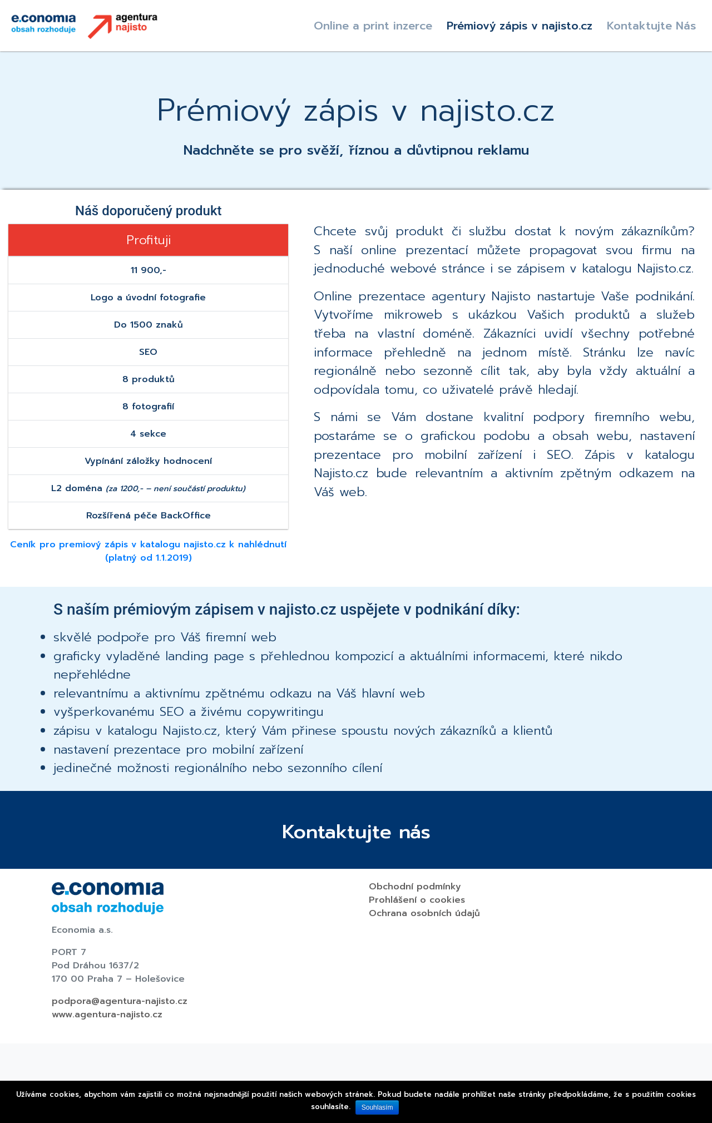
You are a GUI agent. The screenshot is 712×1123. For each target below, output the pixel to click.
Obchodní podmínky (415, 886)
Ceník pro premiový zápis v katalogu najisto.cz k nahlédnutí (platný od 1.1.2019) (148, 551)
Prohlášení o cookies (417, 900)
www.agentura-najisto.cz (107, 1014)
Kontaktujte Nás (651, 25)
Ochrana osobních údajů (424, 913)
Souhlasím (377, 1107)
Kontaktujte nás (356, 832)
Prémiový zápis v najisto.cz (519, 25)
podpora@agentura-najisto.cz (119, 1001)
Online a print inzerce (373, 25)
